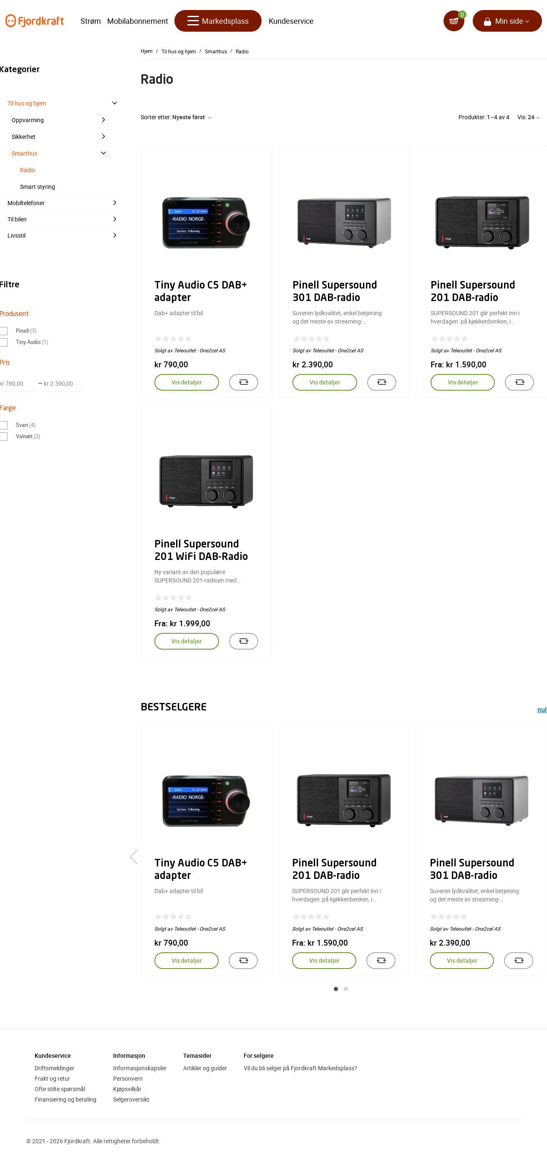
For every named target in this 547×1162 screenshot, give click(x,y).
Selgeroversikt (131, 1099)
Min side (509, 21)
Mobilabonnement (137, 21)
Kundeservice (291, 21)
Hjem (147, 51)
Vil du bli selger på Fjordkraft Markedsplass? (300, 1068)
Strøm (91, 21)
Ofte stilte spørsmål (60, 1089)
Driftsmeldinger (54, 1068)
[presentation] (137, 857)
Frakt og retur (52, 1078)
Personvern (128, 1078)
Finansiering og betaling (65, 1099)
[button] (336, 989)
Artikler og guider (205, 1068)
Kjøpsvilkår (127, 1089)
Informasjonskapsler (139, 1068)
